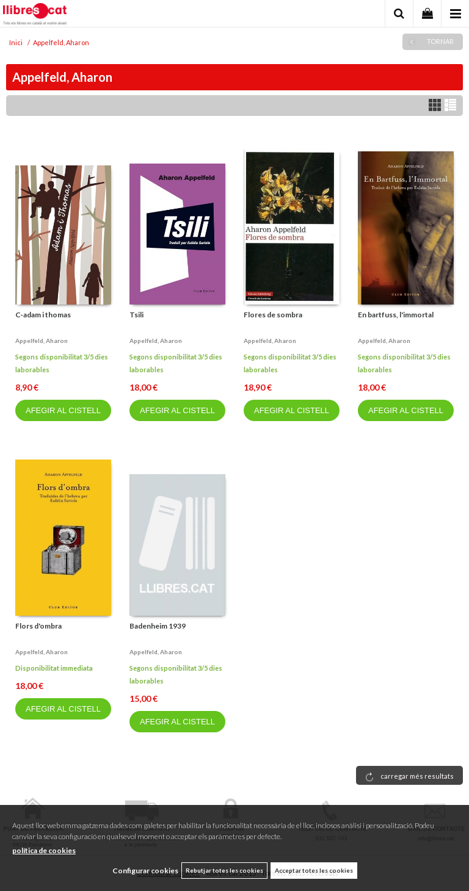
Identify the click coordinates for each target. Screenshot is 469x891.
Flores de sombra (273, 314)
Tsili (136, 314)
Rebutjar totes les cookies (224, 870)
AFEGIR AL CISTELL (63, 410)
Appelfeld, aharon (41, 340)
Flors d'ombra (38, 625)
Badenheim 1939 (157, 625)
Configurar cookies (145, 870)
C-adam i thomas (43, 314)
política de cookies (44, 850)
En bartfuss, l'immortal (396, 314)
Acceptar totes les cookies (314, 870)
